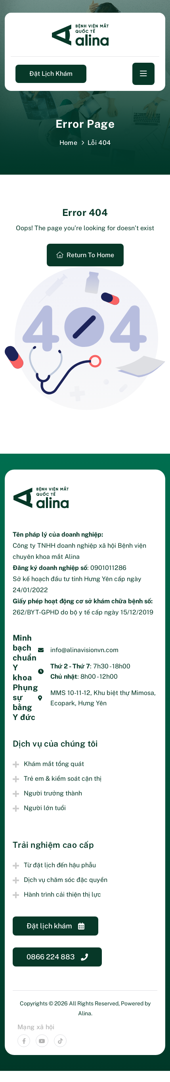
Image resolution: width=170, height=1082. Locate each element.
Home (68, 142)
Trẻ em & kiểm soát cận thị (62, 778)
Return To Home (85, 255)
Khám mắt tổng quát (54, 764)
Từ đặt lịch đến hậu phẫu (60, 865)
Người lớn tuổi (45, 808)
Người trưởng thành (53, 793)
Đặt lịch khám (51, 73)
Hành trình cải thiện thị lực (62, 894)
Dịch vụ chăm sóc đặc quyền (65, 880)
